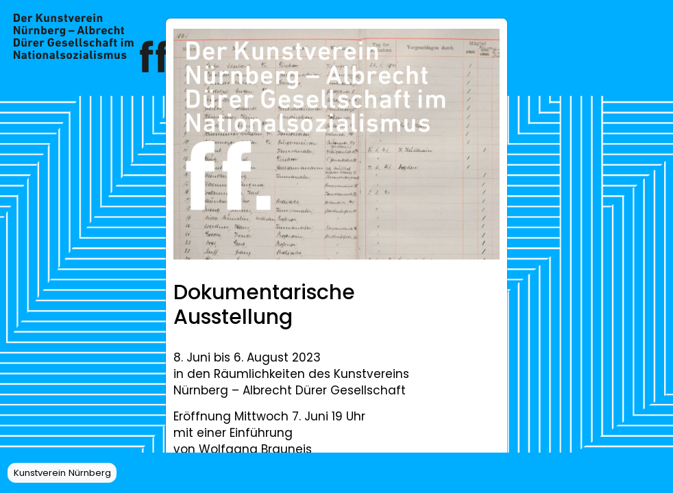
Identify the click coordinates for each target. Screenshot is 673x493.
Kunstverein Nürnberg (62, 472)
